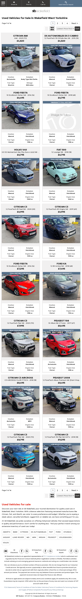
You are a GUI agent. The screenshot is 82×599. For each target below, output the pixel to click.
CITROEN (24, 532)
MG (28, 537)
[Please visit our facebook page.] (21, 551)
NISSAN (42, 537)
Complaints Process (39, 590)
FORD (58, 532)
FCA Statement (9, 587)
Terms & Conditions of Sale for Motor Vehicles (32, 587)
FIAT (51, 532)
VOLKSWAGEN (65, 537)
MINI (34, 537)
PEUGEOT (52, 537)
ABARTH (6, 532)
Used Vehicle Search (66, 3)
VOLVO (6, 543)
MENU (3, 3)
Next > (74, 23)
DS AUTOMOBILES (38, 532)
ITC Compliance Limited (52, 556)
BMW (15, 532)
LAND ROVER (18, 537)
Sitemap (60, 590)
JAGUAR (6, 537)
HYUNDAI (67, 532)
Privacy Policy (51, 590)
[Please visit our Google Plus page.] (27, 551)
